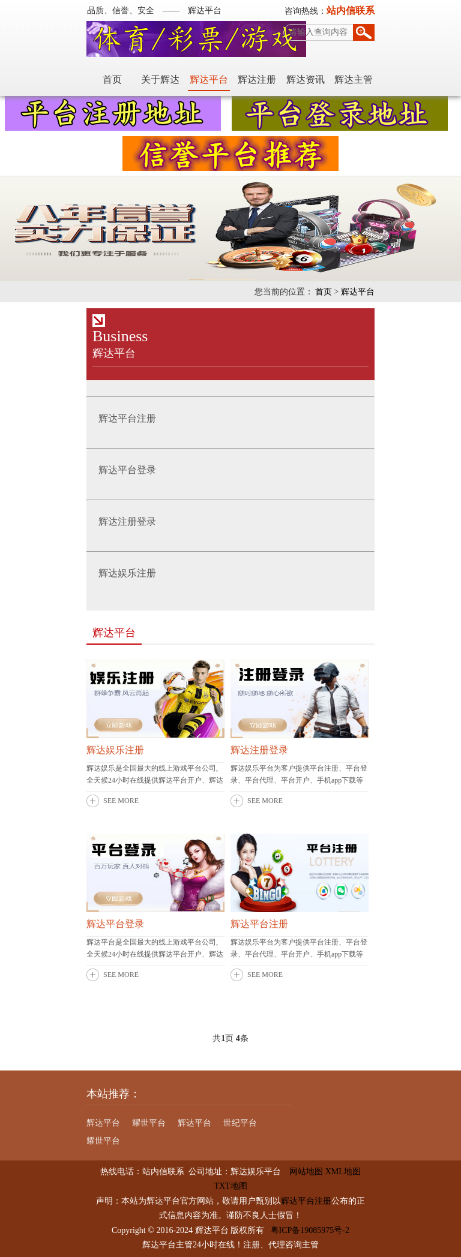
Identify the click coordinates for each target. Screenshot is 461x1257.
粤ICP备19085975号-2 (310, 1230)
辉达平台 (209, 79)
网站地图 (302, 1171)
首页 (112, 79)
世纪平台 (240, 1122)
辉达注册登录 (259, 750)
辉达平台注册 (259, 924)
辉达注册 (257, 79)
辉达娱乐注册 (115, 750)
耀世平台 (149, 1122)
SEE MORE (121, 800)
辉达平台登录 (115, 924)
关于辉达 (160, 79)
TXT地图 (230, 1185)
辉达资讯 (305, 79)
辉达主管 (353, 79)
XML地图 (343, 1171)
